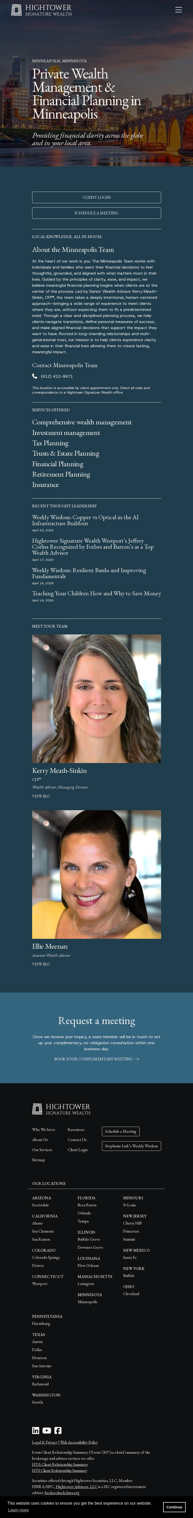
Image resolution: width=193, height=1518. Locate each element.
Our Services (42, 1149)
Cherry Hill (132, 1223)
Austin (37, 1341)
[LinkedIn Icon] (35, 1432)
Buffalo (129, 1275)
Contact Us (77, 1139)
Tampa (83, 1221)
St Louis (129, 1205)
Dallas (37, 1349)
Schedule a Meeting (120, 1131)
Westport (40, 1283)
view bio (41, 796)
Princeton (131, 1231)
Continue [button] (174, 1507)
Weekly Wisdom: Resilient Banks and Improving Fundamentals (89, 573)
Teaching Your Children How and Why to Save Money (96, 593)
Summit (129, 1239)
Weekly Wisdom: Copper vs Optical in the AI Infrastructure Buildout (85, 520)
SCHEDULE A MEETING (97, 213)
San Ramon (41, 1239)
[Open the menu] (178, 10)
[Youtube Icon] (46, 1432)
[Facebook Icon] (57, 1432)
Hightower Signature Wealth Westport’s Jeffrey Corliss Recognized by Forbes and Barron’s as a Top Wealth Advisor (93, 547)
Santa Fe (130, 1257)
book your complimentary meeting (96, 1059)
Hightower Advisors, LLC (76, 1486)
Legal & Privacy (44, 1442)
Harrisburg (41, 1323)
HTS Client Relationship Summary (59, 1470)
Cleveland (131, 1293)
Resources (76, 1129)
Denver (38, 1265)
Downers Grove (90, 1247)
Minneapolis (87, 1301)
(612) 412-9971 (57, 376)
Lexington (86, 1283)
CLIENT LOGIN (96, 197)
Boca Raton (87, 1205)
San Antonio (42, 1365)
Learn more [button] (18, 1510)
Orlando (84, 1213)
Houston (39, 1357)
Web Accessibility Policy (79, 1442)
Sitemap (38, 1159)
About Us (40, 1139)
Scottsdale (40, 1205)
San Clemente (43, 1231)
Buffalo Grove (89, 1239)
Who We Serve (43, 1129)
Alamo (37, 1223)
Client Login (78, 1149)
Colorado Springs (46, 1257)
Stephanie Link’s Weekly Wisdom (131, 1146)
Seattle (37, 1402)
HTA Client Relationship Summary (60, 1464)
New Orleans (88, 1265)
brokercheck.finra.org (62, 1492)
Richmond (40, 1384)
